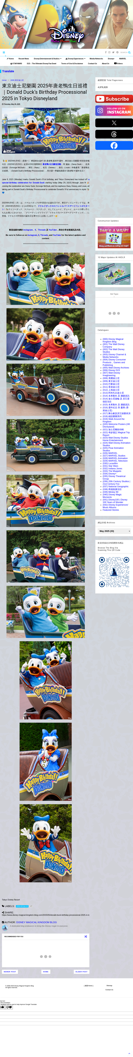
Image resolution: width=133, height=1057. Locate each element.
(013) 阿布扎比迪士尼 (113, 393)
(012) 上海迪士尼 (111, 390)
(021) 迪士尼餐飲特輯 (113, 429)
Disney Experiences (75, 59)
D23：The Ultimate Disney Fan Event (41, 64)
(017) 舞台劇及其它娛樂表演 (116, 413)
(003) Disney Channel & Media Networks (114, 355)
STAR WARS (16, 64)
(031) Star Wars (110, 466)
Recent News (24, 59)
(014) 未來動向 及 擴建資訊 (116, 396)
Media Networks (96, 59)
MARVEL (122, 59)
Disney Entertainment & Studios (47, 59)
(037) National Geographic (115, 486)
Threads (42, 230)
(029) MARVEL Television (115, 461)
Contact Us (92, 64)
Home (10, 59)
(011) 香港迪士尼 (111, 387)
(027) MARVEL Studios (114, 455)
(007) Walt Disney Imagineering (111, 374)
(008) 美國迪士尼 (111, 378)
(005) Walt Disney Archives (116, 367)
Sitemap (109, 985)
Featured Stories (111, 510)
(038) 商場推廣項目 (112, 489)
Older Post (82, 972)
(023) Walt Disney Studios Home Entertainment (115, 439)
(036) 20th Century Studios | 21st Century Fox (116, 482)
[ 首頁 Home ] (88, 986)
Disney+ (111, 59)
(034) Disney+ (109, 473)
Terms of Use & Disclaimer (72, 64)
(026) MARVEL (110, 453)
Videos (118, 63)
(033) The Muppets (112, 471)
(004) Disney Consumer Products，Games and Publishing (114, 362)
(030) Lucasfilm (110, 463)
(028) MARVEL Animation (115, 458)
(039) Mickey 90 (110, 492)
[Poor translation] (9, 1007)
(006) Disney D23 (111, 370)
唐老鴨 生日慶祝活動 (52, 164)
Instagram (28, 230)
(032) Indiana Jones (112, 468)
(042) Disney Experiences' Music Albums (115, 506)
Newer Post (10, 972)
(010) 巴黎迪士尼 (111, 384)
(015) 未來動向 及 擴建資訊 (116, 404)
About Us (105, 64)
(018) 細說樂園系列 (112, 416)
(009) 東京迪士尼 (17, 80)
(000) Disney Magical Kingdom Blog (113, 340)
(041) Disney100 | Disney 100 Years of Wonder (115, 501)
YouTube (53, 230)
